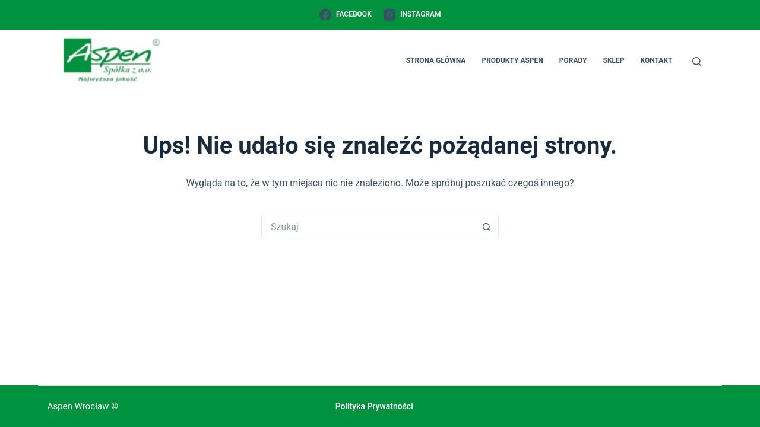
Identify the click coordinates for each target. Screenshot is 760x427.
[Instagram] (412, 15)
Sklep (614, 60)
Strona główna (436, 60)
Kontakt (657, 60)
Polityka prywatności (374, 406)
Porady (573, 60)
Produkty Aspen (512, 60)
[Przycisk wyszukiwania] (487, 226)
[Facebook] (345, 15)
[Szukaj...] (368, 226)
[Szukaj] (696, 61)
